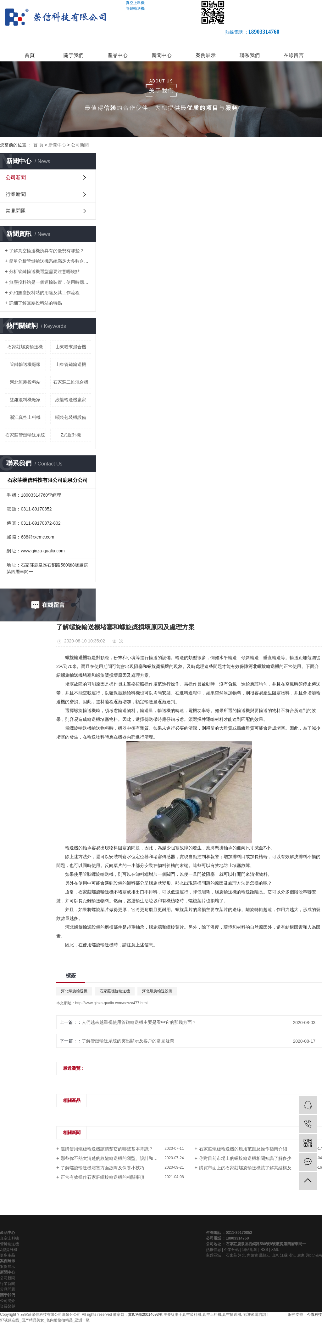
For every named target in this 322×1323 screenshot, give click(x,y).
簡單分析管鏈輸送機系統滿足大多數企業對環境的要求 (50, 261)
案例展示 (206, 55)
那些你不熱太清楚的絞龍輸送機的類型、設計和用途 (111, 1158)
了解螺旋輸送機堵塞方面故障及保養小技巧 (102, 1167)
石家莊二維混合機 (70, 382)
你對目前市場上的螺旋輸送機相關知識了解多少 (245, 1158)
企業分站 (231, 1249)
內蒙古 (252, 1255)
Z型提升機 (8, 1249)
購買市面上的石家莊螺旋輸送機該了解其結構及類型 (249, 1167)
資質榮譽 (7, 1306)
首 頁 (38, 144)
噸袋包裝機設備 (70, 417)
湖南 (318, 1255)
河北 (242, 1255)
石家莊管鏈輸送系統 (25, 434)
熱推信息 (213, 1249)
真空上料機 (9, 1238)
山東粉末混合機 (70, 346)
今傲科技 (314, 1314)
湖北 (310, 1255)
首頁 (30, 55)
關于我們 (74, 55)
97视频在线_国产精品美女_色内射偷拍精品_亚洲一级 (45, 1320)
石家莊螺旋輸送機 (25, 346)
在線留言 (294, 55)
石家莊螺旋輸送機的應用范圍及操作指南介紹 (243, 1148)
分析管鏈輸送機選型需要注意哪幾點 (44, 271)
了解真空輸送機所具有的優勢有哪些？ (46, 250)
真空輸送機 (231, 1314)
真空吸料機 (191, 1314)
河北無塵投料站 (25, 382)
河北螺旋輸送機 (74, 991)
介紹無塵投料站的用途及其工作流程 (44, 292)
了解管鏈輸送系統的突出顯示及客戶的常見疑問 (128, 1040)
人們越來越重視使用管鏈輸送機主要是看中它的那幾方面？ (139, 1022)
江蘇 (284, 1255)
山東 (275, 1255)
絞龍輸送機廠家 (70, 399)
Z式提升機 (70, 434)
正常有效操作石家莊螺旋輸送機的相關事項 (102, 1177)
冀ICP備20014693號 (145, 1314)
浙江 (292, 1255)
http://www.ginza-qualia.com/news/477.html (111, 1003)
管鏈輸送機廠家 (25, 364)
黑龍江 (264, 1255)
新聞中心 (162, 55)
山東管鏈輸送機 (70, 364)
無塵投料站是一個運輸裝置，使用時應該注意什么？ (50, 282)
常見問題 (16, 211)
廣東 (301, 1255)
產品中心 (118, 55)
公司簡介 (7, 1300)
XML (275, 1249)
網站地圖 (249, 1249)
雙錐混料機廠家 (25, 399)
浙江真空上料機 (25, 417)
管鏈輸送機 (9, 1244)
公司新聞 (80, 144)
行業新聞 (16, 194)
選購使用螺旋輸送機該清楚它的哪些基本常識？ (107, 1148)
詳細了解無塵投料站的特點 (35, 302)
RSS (264, 1249)
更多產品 (7, 1255)
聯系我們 (250, 55)
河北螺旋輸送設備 (157, 991)
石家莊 (231, 1255)
